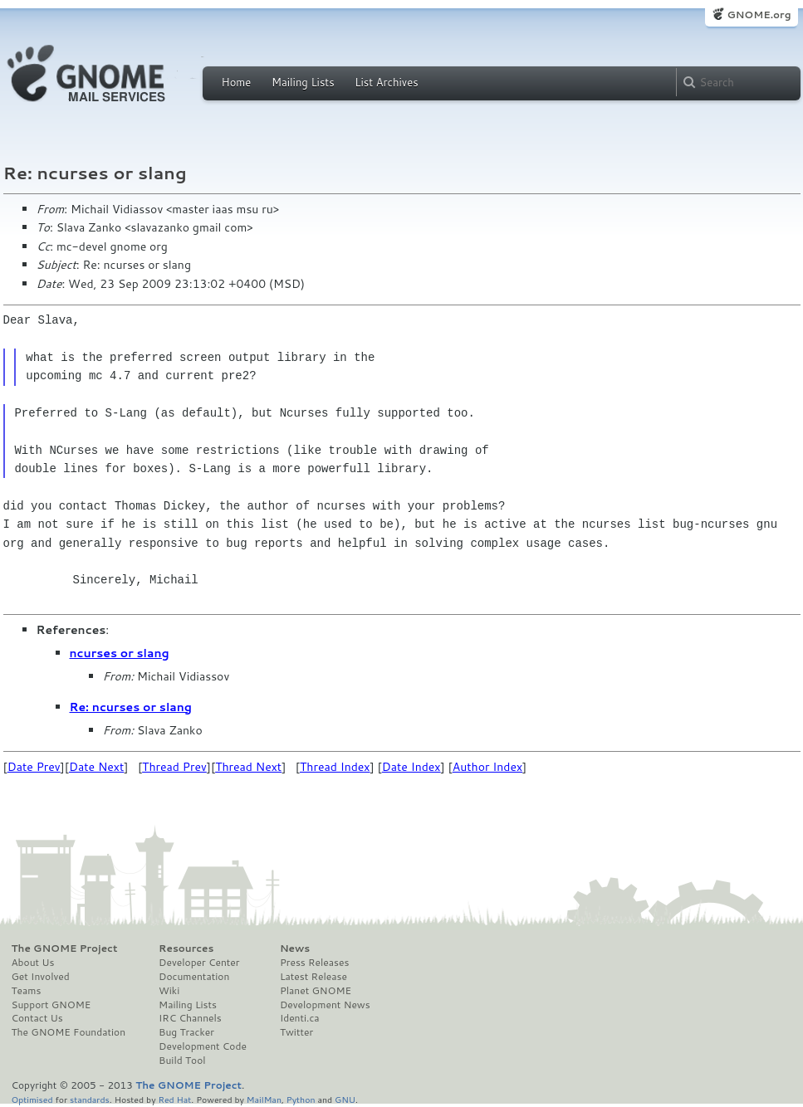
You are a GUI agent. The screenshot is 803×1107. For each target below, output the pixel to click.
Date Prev (34, 766)
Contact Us (37, 1018)
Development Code (203, 1046)
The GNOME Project (65, 948)
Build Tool (182, 1060)
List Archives (386, 82)
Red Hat (174, 1099)
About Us (33, 962)
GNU (345, 1099)
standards (90, 1099)
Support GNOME (51, 1005)
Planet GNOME (315, 990)
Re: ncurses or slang (131, 707)
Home (237, 82)
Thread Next (248, 766)
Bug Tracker (186, 1032)
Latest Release (313, 976)
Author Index (487, 766)
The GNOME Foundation (69, 1032)
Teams (27, 990)
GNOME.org (759, 14)
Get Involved (41, 976)
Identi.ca (300, 1018)
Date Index (411, 766)
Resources (186, 948)
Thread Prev (174, 766)
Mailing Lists (303, 82)
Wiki (169, 990)
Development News (325, 1005)
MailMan (264, 1099)
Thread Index (335, 766)
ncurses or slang (119, 653)
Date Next (96, 766)
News (295, 948)
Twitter (296, 1032)
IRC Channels (190, 1018)
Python (301, 1099)
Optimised (32, 1099)
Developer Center (199, 962)
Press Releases (314, 962)
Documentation (194, 976)
